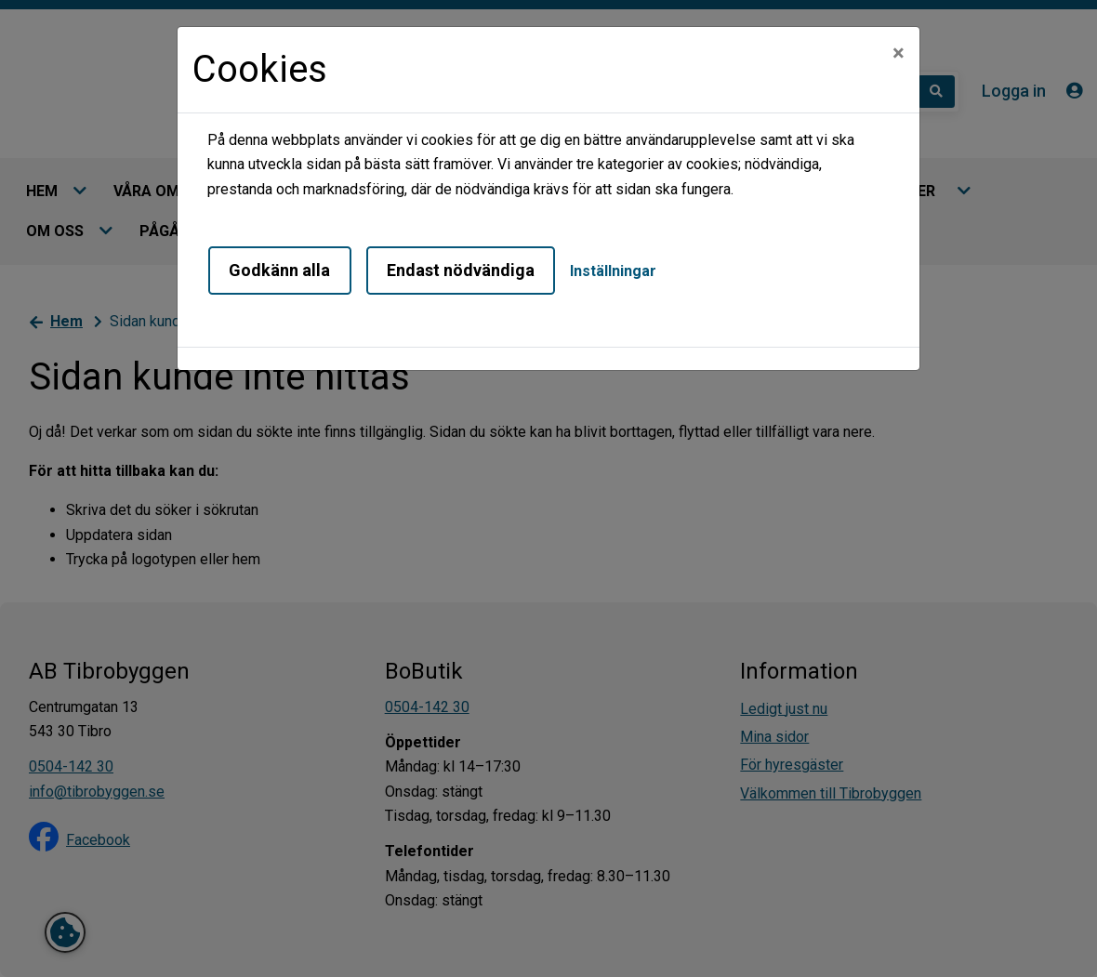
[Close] (898, 53)
